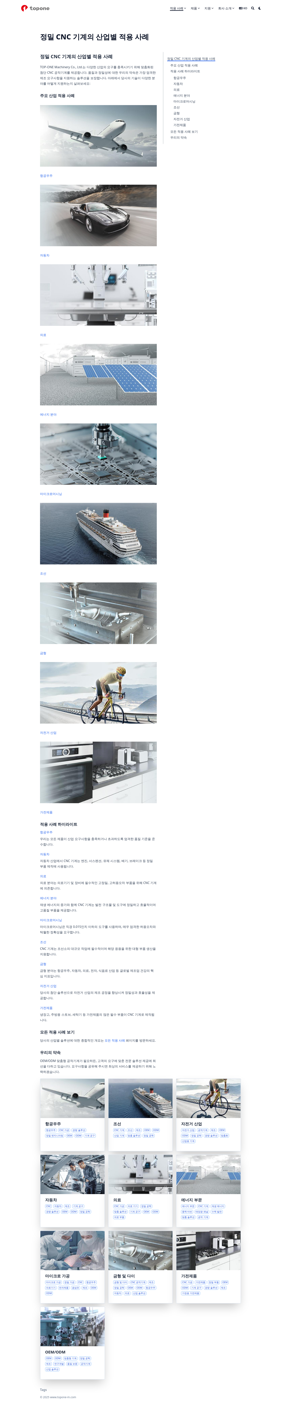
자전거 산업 (181, 119)
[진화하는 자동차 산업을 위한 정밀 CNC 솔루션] (72, 1191)
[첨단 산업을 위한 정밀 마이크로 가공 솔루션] (72, 1267)
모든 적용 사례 (115, 1040)
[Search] (252, 8)
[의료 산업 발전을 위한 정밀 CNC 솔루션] (141, 1191)
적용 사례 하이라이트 (185, 71)
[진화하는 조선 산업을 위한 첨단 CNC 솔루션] (141, 1115)
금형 (176, 113)
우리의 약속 (178, 137)
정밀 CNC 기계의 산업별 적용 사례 (191, 58)
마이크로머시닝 (184, 101)
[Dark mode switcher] (259, 8)
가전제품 (179, 125)
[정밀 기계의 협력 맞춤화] (72, 1343)
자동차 (178, 84)
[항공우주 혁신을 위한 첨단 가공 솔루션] (72, 1115)
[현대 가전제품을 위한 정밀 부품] (208, 1267)
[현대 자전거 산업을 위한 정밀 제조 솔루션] (208, 1115)
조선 (176, 107)
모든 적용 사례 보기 (184, 131)
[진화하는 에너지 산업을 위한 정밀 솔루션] (208, 1191)
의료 (176, 89)
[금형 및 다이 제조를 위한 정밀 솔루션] (141, 1267)
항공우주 (179, 78)
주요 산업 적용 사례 (184, 65)
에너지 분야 (181, 95)
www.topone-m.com (63, 1397)
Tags (43, 1390)
